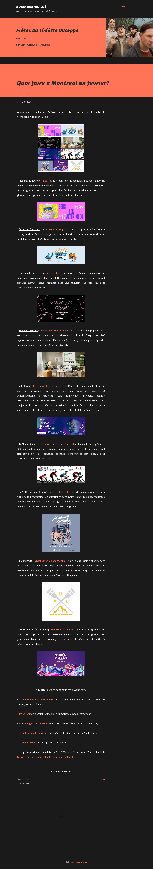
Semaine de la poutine (58, 229)
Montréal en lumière (63, 629)
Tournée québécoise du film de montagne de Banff (45, 756)
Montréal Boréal (58, 491)
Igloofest (47, 180)
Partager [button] (20, 45)
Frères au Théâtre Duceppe (47, 30)
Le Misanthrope (27, 742)
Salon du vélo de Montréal (59, 444)
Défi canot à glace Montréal (51, 560)
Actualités (28, 779)
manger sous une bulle (37, 723)
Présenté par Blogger (76, 862)
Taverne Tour (53, 273)
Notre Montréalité (31, 7)
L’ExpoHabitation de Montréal (56, 330)
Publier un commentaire (38, 45)
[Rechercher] (123, 6)
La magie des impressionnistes (37, 699)
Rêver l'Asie (24, 713)
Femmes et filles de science (48, 386)
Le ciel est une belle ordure (33, 732)
